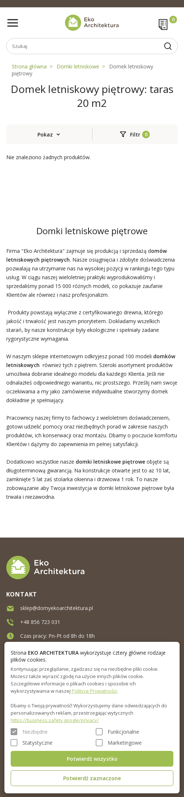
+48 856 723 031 (40, 620)
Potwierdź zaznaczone (92, 778)
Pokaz (45, 134)
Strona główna (29, 66)
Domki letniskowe (78, 66)
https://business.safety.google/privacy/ (55, 720)
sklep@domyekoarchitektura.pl (56, 606)
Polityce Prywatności (94, 691)
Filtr (135, 134)
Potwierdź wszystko (92, 758)
